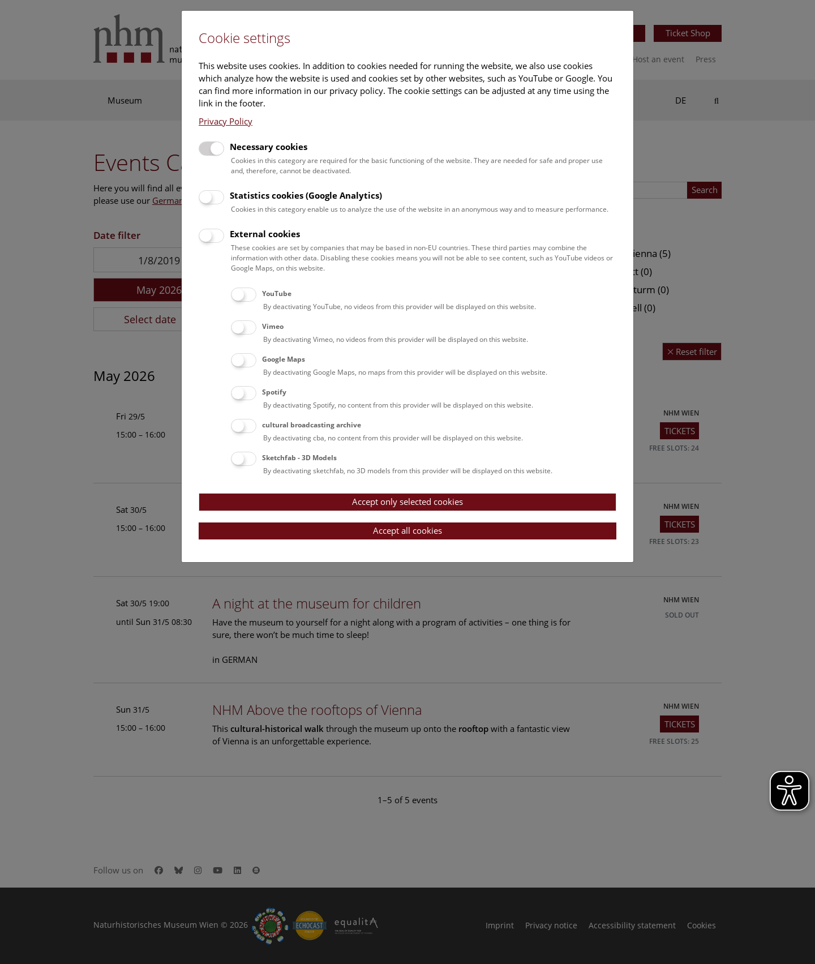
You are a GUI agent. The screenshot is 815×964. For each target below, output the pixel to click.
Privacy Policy (225, 121)
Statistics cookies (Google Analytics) (306, 195)
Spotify (274, 392)
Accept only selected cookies (407, 501)
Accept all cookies (407, 530)
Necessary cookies (268, 146)
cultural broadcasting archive (311, 425)
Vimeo (273, 326)
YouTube (276, 293)
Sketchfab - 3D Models (299, 457)
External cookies (265, 233)
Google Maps (283, 359)
